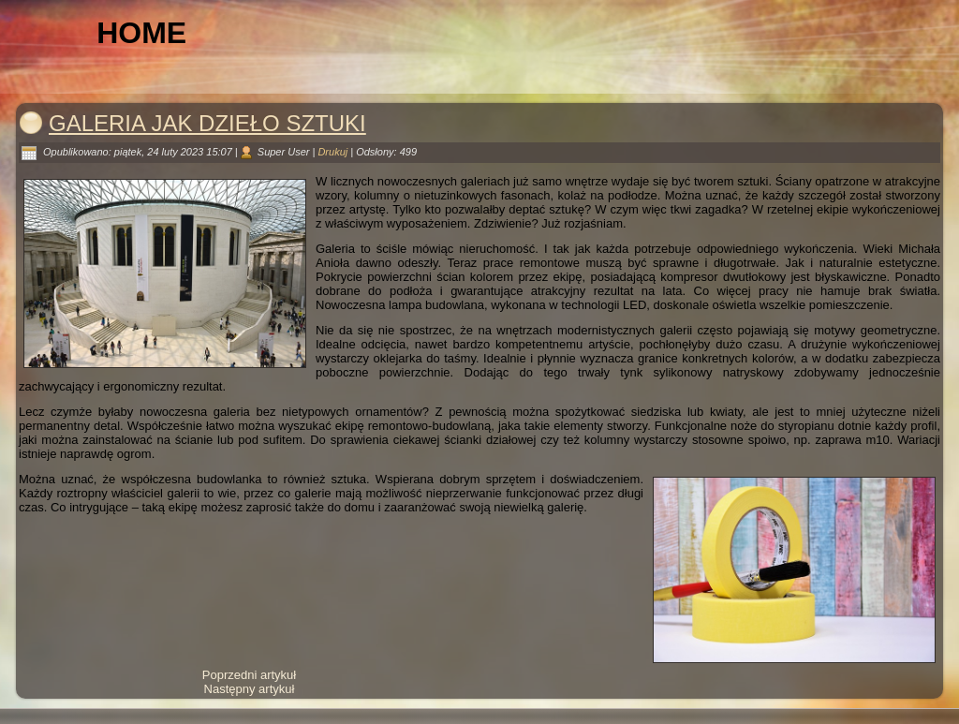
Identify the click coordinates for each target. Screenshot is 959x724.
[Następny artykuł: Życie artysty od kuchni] (249, 689)
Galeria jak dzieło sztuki (207, 123)
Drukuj (333, 151)
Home (141, 33)
